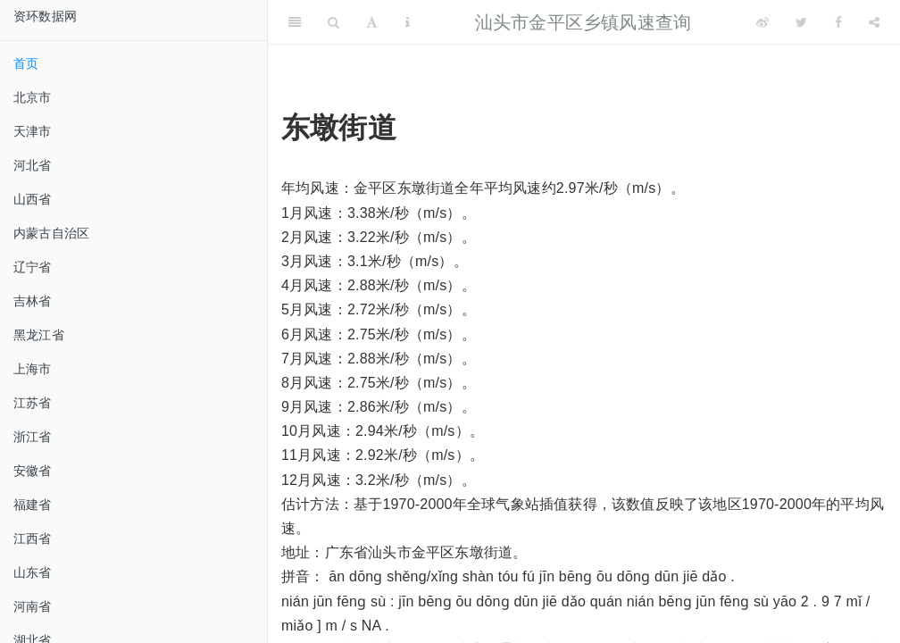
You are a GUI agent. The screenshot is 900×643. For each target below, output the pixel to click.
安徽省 (32, 470)
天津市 (32, 131)
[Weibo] (762, 22)
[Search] (333, 22)
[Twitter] (801, 22)
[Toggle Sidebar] (294, 22)
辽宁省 (32, 267)
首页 (25, 63)
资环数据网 (45, 16)
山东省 (32, 572)
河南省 (32, 606)
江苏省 (32, 403)
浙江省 (32, 437)
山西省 (32, 199)
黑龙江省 (38, 335)
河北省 (32, 165)
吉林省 (32, 301)
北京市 (32, 97)
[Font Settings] (372, 22)
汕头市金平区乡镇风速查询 (583, 22)
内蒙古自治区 (51, 233)
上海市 (32, 369)
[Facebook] (838, 22)
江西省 (32, 538)
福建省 (32, 504)
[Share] (874, 22)
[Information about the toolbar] (407, 22)
